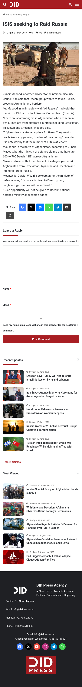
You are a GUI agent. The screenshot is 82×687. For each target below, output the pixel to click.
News (18, 14)
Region (26, 14)
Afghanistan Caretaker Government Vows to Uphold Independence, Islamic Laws (52, 541)
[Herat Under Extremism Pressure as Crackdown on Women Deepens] (13, 411)
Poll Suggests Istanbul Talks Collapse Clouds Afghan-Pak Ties (48, 558)
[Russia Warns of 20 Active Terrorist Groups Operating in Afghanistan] (13, 427)
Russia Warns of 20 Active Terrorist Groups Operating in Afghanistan (51, 428)
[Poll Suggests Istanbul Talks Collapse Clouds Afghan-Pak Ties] (13, 557)
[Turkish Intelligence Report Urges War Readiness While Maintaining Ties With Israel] (13, 444)
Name (7, 288)
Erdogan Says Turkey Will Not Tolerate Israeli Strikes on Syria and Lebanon (48, 377)
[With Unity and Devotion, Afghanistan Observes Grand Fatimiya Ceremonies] (13, 509)
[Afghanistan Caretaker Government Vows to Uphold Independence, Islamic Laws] (13, 540)
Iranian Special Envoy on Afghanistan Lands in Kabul (52, 491)
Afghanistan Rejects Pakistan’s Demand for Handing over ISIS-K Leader (51, 526)
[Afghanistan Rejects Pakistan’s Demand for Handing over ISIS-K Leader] (13, 524)
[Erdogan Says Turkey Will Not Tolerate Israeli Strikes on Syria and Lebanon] (13, 377)
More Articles (13, 462)
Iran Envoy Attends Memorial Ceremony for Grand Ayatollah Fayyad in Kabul (51, 394)
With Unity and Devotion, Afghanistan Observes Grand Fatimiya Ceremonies (48, 509)
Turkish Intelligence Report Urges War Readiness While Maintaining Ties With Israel (49, 446)
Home (7, 14)
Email (7, 304)
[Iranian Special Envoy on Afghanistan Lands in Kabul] (13, 491)
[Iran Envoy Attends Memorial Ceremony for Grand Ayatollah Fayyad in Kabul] (13, 394)
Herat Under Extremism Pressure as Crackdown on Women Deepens (47, 411)
